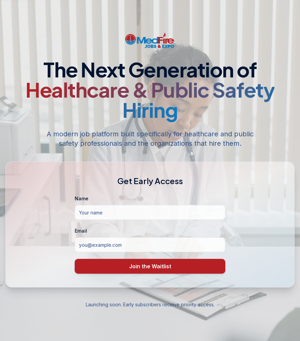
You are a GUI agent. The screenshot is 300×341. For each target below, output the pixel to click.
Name (81, 198)
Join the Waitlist (150, 266)
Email (81, 231)
